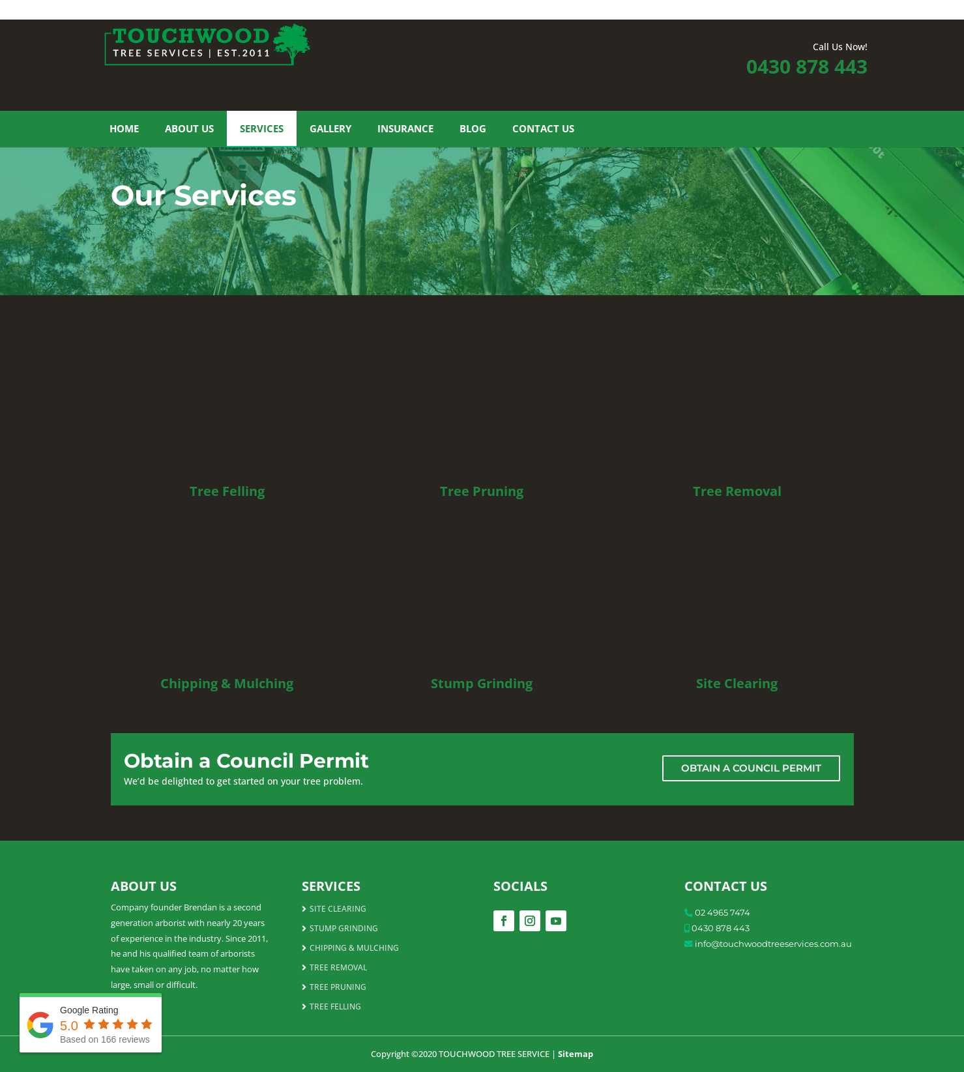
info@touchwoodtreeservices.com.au (773, 943)
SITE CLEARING (338, 909)
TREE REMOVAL (338, 968)
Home (124, 128)
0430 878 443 (807, 66)
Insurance (405, 128)
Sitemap (575, 1054)
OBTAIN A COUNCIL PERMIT (751, 768)
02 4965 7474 (722, 912)
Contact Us (543, 128)
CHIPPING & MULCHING (354, 948)
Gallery (330, 128)
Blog (473, 128)
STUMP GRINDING (344, 929)
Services (262, 128)
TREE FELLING (335, 1007)
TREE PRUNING (338, 987)
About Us (189, 128)
